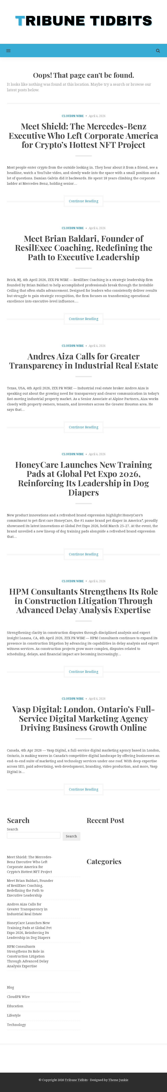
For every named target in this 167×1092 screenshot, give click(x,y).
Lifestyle (14, 1015)
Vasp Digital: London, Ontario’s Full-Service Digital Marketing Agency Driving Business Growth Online (83, 718)
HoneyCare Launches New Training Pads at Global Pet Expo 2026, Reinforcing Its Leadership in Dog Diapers (83, 478)
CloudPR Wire (73, 116)
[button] (5, 50)
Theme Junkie (118, 1080)
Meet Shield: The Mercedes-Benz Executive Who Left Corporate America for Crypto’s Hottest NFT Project (83, 135)
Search (12, 829)
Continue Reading (83, 201)
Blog (10, 987)
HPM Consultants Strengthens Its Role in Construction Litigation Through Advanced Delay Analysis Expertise (83, 600)
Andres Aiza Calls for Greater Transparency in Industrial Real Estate (83, 360)
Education (15, 1006)
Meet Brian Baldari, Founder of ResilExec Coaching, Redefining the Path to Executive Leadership (83, 247)
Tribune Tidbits (76, 1080)
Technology (16, 1025)
